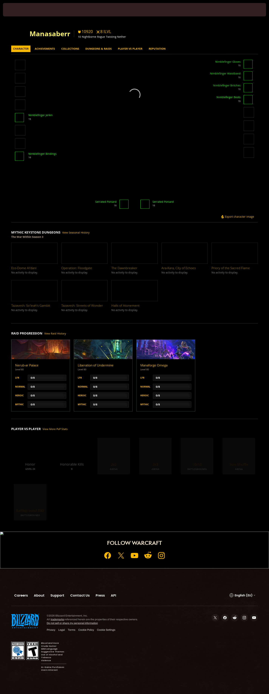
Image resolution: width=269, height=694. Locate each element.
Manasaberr (50, 33)
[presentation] (17, 9)
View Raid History (55, 333)
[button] (20, 65)
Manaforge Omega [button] (154, 365)
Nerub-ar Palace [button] (26, 365)
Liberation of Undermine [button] (96, 365)
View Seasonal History (75, 232)
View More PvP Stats (55, 429)
